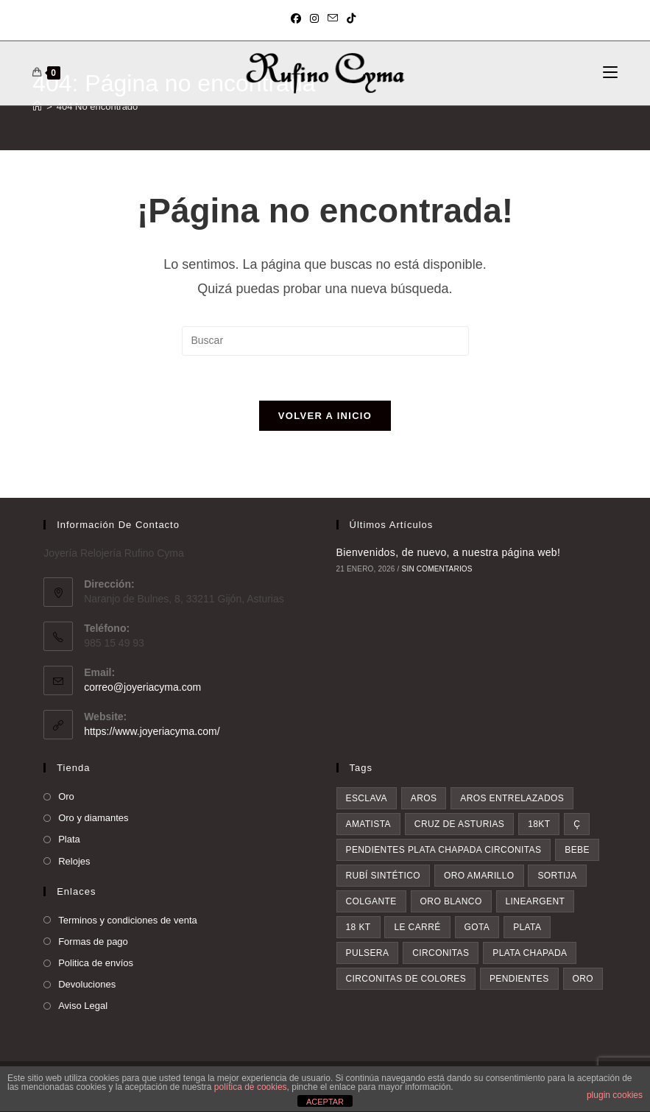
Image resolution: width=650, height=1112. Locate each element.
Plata (69, 839)
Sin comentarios (437, 569)
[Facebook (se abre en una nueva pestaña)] (298, 18)
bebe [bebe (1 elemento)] (577, 850)
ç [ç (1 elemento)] (576, 824)
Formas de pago (93, 941)
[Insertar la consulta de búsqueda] (325, 341)
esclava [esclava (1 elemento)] (366, 798)
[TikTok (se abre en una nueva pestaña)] (351, 18)
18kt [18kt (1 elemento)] (539, 824)
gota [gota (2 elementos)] (477, 927)
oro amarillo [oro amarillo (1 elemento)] (479, 875)
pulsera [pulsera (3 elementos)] (367, 953)
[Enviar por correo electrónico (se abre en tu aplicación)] (332, 18)
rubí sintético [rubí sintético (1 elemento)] (383, 875)
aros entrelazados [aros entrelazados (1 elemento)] (512, 798)
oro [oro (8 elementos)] (583, 979)
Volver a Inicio (325, 415)
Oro (66, 796)
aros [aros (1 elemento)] (424, 798)
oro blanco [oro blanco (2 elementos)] (451, 901)
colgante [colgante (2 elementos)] (371, 901)
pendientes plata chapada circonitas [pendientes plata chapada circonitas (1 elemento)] (444, 850)
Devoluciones (87, 984)
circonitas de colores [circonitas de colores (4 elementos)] (406, 979)
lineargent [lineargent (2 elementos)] (535, 901)
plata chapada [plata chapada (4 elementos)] (529, 953)
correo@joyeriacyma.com (142, 687)
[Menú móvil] (610, 73)
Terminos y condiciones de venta (127, 920)
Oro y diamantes (93, 817)
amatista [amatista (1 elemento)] (368, 824)
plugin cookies (615, 1095)
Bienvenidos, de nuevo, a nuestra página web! (448, 552)
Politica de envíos (95, 962)
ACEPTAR (325, 1101)
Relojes (74, 861)
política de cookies (250, 1087)
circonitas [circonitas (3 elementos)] (440, 953)
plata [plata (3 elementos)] (527, 927)
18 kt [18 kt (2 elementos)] (358, 927)
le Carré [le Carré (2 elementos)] (417, 927)
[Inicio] (37, 106)
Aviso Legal (82, 1005)
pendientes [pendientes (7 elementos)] (519, 979)
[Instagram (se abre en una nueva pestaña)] (314, 18)
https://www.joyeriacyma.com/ (151, 731)
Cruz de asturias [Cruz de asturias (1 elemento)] (459, 824)
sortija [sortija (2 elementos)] (556, 875)
